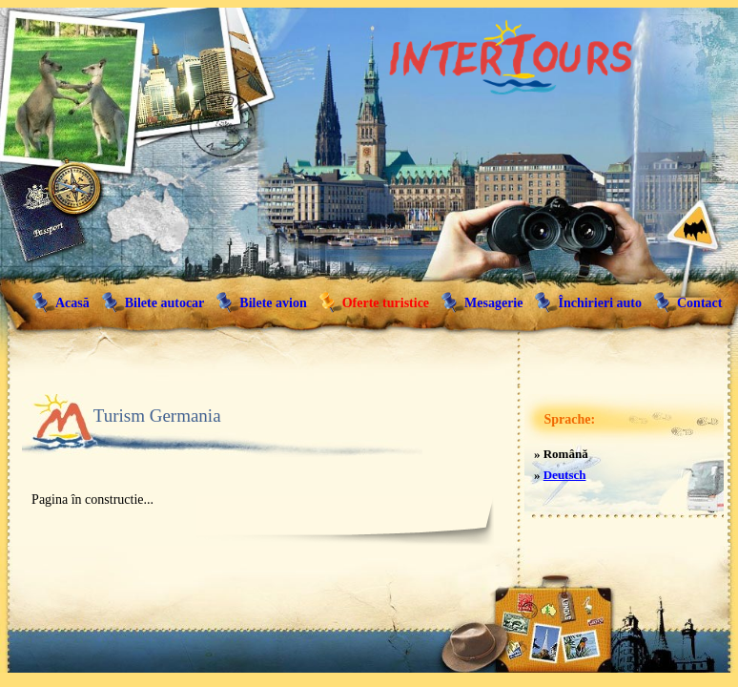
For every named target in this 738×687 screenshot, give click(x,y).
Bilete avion (272, 303)
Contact (699, 303)
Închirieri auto (600, 303)
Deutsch (564, 475)
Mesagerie (493, 303)
